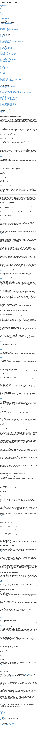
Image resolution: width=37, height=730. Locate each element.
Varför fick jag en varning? (4, 56)
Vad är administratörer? (4, 75)
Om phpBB (9, 676)
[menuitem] (2, 11)
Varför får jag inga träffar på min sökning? (7, 96)
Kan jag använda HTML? (4, 65)
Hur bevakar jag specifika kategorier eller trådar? (8, 103)
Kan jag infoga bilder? (4, 67)
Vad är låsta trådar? (3, 72)
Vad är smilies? (2, 66)
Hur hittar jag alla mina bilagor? (5, 109)
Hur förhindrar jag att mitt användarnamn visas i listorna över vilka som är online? (14, 36)
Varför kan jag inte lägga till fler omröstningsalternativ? (9, 52)
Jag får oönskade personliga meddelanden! (7, 87)
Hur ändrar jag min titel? (4, 43)
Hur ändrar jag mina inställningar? (6, 35)
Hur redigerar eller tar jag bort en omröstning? (8, 53)
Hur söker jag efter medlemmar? (5, 98)
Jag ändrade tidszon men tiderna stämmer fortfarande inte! (10, 39)
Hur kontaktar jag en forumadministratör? (7, 115)
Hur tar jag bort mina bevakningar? (6, 105)
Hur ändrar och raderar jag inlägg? (6, 48)
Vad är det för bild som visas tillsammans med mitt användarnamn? (11, 41)
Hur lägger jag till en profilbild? (5, 42)
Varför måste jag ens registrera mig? (6, 23)
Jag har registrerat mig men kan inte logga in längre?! (9, 29)
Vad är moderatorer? (3, 77)
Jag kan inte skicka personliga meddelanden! (8, 86)
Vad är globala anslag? (4, 68)
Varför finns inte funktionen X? (5, 112)
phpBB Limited (28, 674)
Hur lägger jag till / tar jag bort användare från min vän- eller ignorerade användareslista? (15, 92)
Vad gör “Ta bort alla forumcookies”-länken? (7, 33)
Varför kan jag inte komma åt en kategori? (7, 54)
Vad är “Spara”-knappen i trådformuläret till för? (8, 59)
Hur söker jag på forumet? (4, 94)
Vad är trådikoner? (3, 73)
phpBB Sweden (11, 723)
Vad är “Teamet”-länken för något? (6, 84)
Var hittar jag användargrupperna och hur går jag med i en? (10, 79)
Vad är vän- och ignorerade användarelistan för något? (9, 91)
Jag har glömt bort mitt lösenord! (5, 30)
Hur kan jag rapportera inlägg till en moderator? (8, 58)
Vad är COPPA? (3, 24)
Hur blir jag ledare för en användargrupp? (7, 80)
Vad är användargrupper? (4, 78)
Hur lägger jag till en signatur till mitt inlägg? (7, 49)
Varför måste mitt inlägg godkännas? (6, 60)
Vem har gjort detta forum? (4, 111)
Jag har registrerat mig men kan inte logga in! (8, 27)
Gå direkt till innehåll (3, 5)
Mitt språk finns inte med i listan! (5, 40)
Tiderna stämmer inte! (4, 37)
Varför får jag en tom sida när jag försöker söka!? (8, 97)
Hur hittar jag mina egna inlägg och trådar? (7, 99)
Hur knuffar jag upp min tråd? (5, 61)
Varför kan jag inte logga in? (5, 28)
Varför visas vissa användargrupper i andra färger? (9, 81)
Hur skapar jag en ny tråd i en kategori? (7, 47)
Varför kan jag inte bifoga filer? (5, 55)
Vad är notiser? (2, 71)
